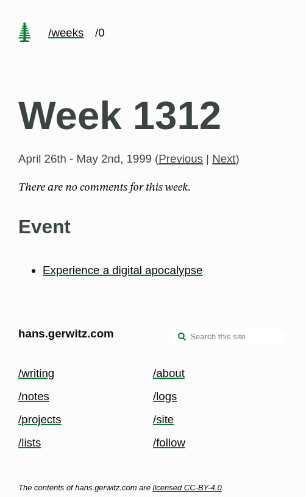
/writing (36, 373)
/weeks (66, 32)
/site (163, 419)
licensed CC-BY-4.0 (187, 487)
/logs (165, 396)
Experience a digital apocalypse (122, 270)
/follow (169, 442)
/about (169, 373)
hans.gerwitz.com (66, 333)
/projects (40, 419)
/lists (29, 442)
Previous (180, 158)
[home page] (24, 33)
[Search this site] (230, 336)
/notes (33, 396)
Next (223, 158)
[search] (182, 337)
